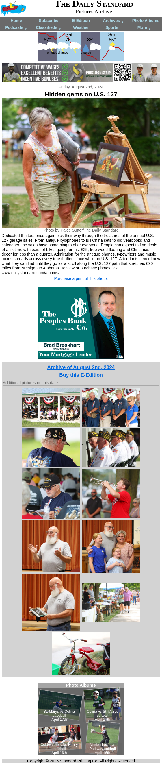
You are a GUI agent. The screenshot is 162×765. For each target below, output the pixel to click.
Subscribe (48, 20)
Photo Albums (145, 20)
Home (16, 20)
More (144, 28)
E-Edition (81, 20)
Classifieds (49, 28)
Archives (113, 21)
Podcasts (16, 28)
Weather (81, 27)
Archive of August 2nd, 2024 (81, 367)
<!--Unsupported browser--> (81, 719)
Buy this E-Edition (81, 375)
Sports (111, 27)
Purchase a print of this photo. (81, 278)
